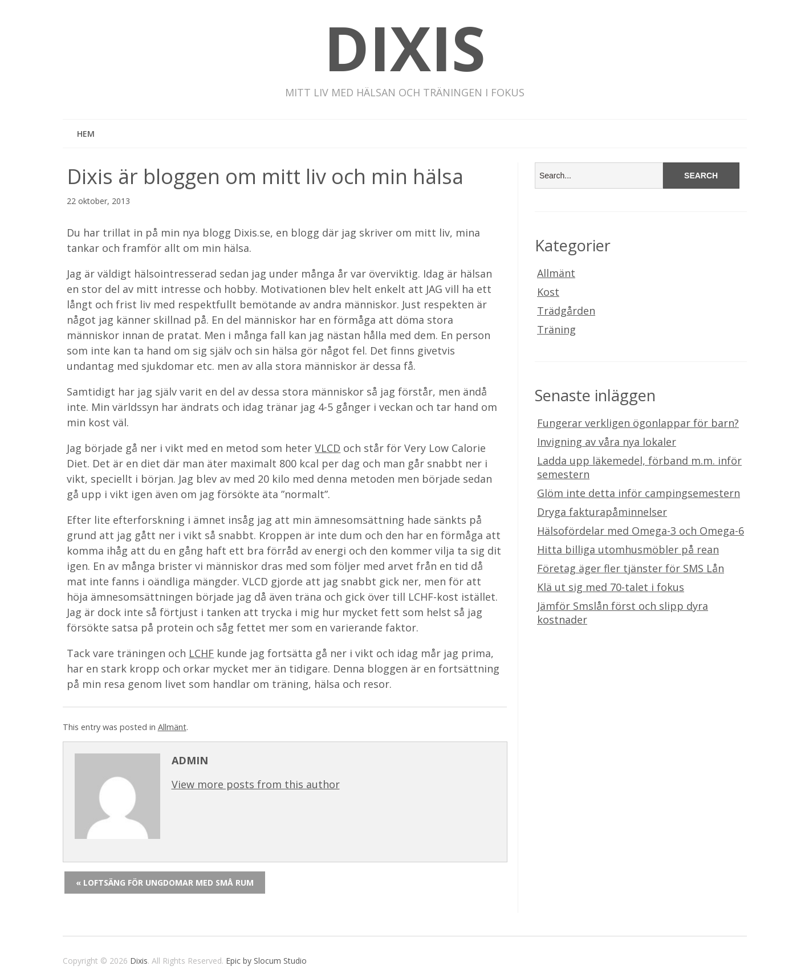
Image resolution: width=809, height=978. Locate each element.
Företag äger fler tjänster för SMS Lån (630, 568)
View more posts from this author (256, 784)
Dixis (405, 47)
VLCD (327, 448)
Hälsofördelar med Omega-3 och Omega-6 (640, 530)
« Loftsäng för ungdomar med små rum (165, 882)
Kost (548, 292)
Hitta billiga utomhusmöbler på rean (628, 549)
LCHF (201, 653)
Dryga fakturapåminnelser (602, 512)
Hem (86, 133)
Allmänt (172, 727)
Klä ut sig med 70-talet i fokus (610, 587)
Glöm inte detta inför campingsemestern (638, 493)
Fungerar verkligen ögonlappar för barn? (638, 423)
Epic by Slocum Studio (266, 960)
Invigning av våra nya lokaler (606, 442)
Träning (556, 329)
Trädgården (566, 310)
